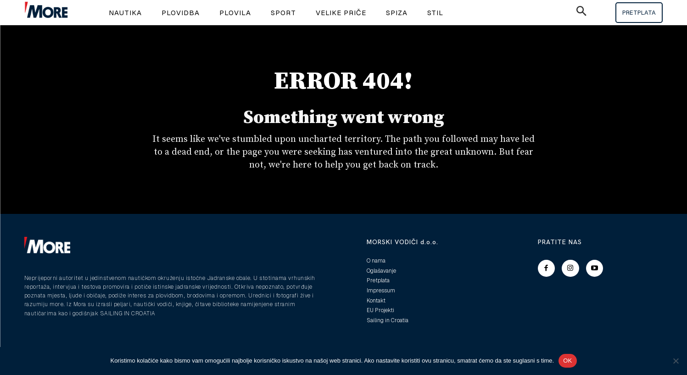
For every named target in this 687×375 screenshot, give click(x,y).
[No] (675, 360)
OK (567, 360)
